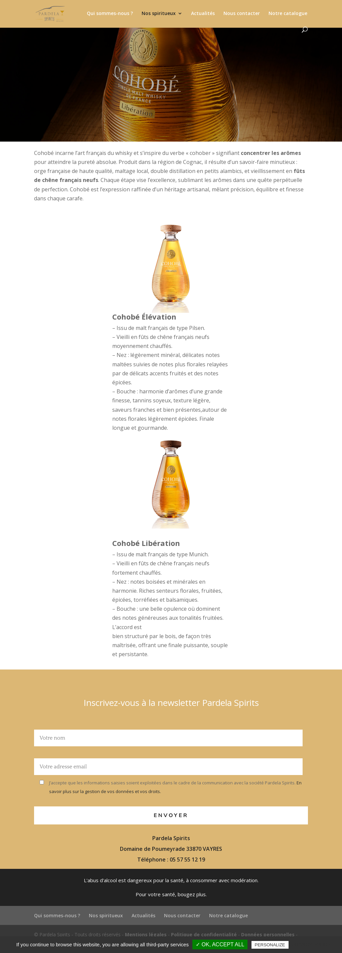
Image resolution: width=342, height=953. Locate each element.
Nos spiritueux (159, 13)
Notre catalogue (288, 13)
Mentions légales (146, 934)
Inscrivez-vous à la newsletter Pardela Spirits (171, 703)
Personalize (270, 944)
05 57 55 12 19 (187, 859)
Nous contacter (241, 13)
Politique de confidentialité (204, 934)
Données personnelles (268, 934)
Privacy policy (311, 944)
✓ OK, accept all (220, 944)
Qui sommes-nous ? (110, 13)
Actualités (203, 13)
